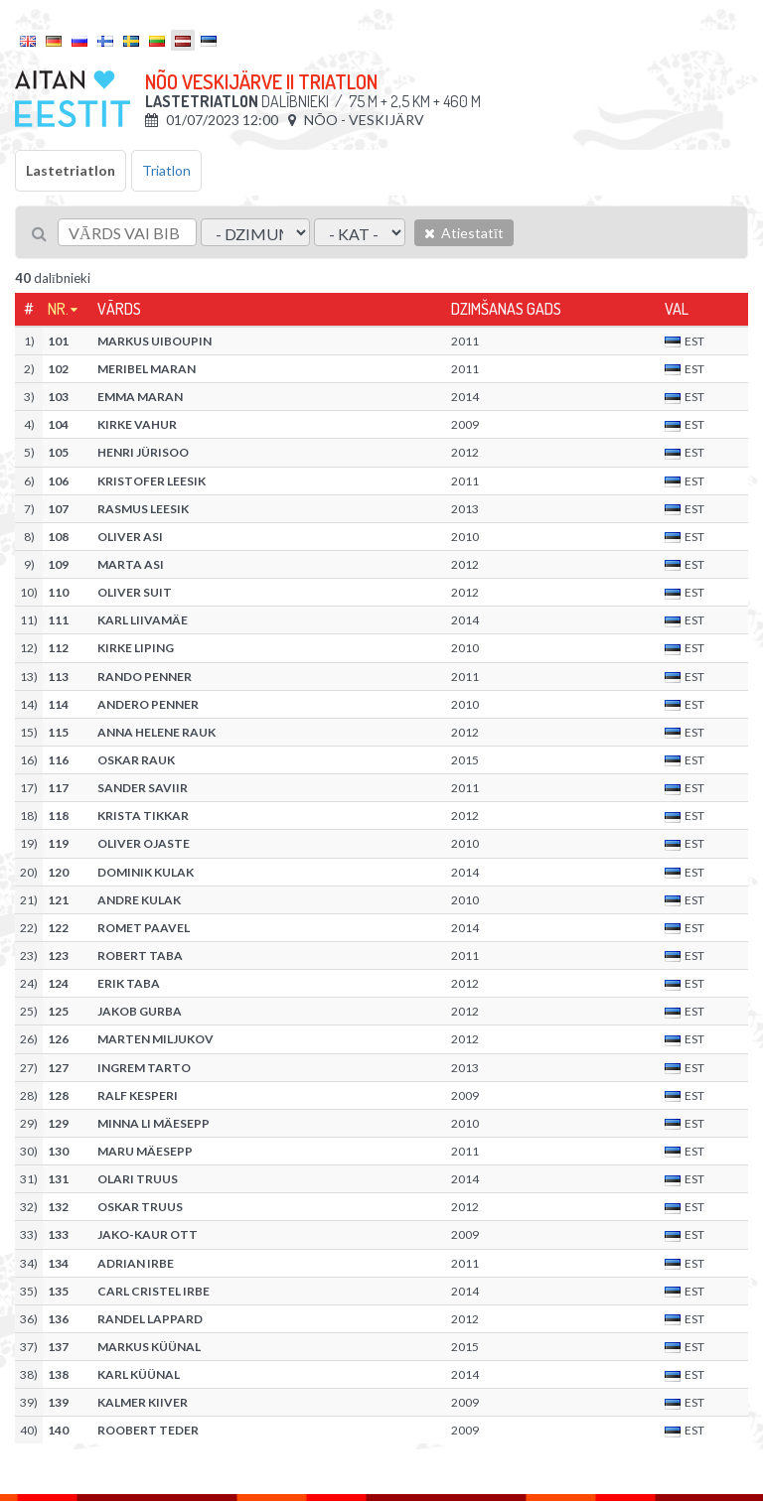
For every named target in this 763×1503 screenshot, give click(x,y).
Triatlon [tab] (166, 170)
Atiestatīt (464, 232)
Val (676, 309)
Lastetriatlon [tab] (70, 170)
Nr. (58, 309)
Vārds (119, 309)
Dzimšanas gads (506, 309)
